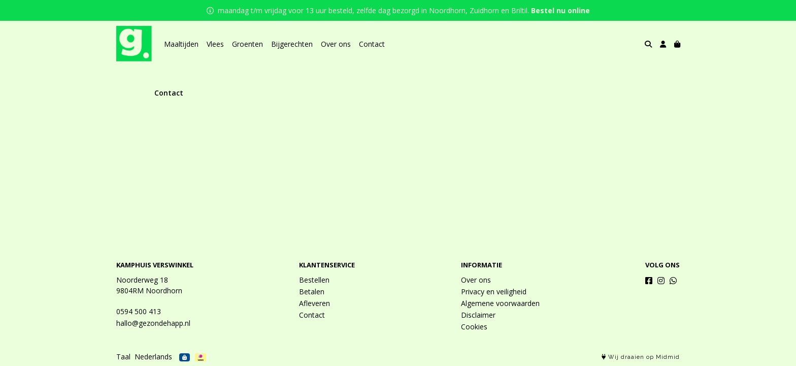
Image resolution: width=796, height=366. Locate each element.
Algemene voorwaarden (500, 303)
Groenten (247, 44)
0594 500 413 (138, 311)
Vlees (215, 44)
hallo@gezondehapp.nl (153, 323)
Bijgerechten (292, 44)
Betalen (311, 291)
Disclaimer (478, 315)
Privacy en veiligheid (493, 291)
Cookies (474, 326)
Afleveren (314, 303)
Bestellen (314, 280)
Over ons (336, 44)
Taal (123, 356)
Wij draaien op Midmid (641, 357)
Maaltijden (181, 44)
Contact (372, 44)
